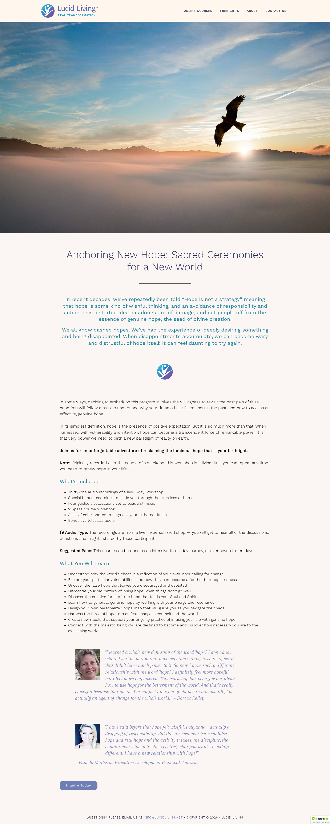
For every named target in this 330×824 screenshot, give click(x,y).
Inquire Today (78, 785)
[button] (320, 820)
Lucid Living (76, 11)
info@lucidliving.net (163, 817)
